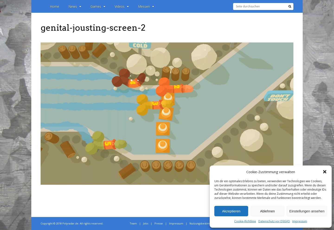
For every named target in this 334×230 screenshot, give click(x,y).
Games (97, 6)
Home (54, 6)
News (74, 6)
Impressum (299, 221)
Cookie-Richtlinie (245, 221)
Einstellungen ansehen (306, 211)
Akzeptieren (231, 211)
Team (133, 223)
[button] (324, 171)
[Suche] (289, 6)
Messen (146, 6)
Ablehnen (267, 211)
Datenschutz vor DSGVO (274, 221)
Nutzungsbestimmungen (204, 223)
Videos (122, 6)
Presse (158, 223)
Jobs (145, 223)
